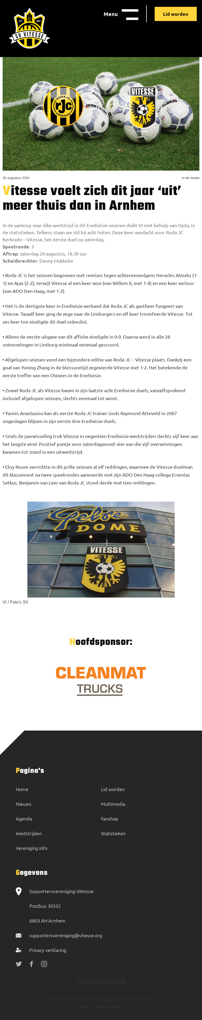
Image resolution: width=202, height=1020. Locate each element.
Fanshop (109, 818)
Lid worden (175, 14)
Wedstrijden (29, 833)
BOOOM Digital (109, 1006)
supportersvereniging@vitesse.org (65, 935)
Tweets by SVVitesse (101, 980)
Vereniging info (31, 848)
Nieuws (23, 804)
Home (22, 789)
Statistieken (113, 833)
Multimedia (113, 804)
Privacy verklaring (47, 950)
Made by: (86, 1006)
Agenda (24, 818)
